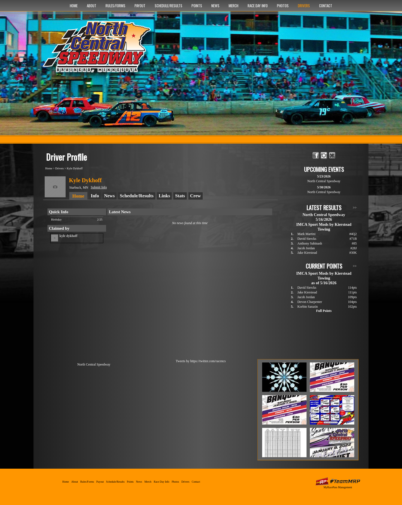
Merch (233, 5)
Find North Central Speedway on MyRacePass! (332, 155)
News (215, 5)
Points (197, 5)
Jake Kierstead (307, 253)
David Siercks (306, 239)
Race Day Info (258, 5)
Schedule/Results (168, 5)
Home (74, 5)
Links (164, 195)
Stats (180, 195)
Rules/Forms (115, 5)
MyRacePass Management (338, 487)
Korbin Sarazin (307, 307)
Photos (283, 5)
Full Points (324, 311)
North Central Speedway (98, 49)
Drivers (304, 5)
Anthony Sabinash (309, 243)
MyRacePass (338, 481)
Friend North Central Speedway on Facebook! (315, 155)
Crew (195, 195)
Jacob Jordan (306, 248)
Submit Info (99, 187)
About (91, 5)
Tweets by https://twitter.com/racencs (201, 361)
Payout (140, 5)
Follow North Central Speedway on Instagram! (323, 155)
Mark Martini (306, 234)
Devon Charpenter (309, 302)
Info (95, 195)
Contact (325, 5)
